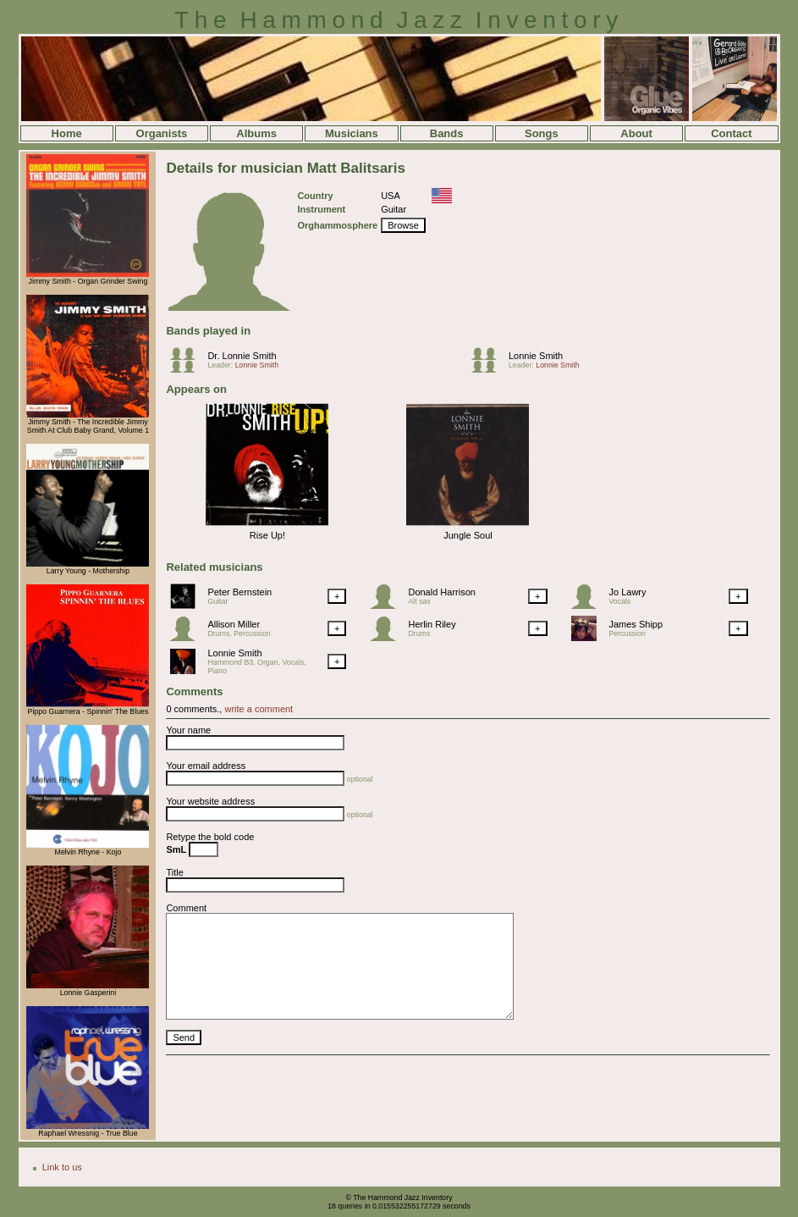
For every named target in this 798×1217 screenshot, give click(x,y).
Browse (403, 225)
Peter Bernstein (239, 592)
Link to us (62, 1167)
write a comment (258, 709)
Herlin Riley (431, 624)
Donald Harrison (441, 592)
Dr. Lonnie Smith (241, 356)
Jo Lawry (627, 592)
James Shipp (635, 624)
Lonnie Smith (256, 365)
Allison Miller (233, 624)
